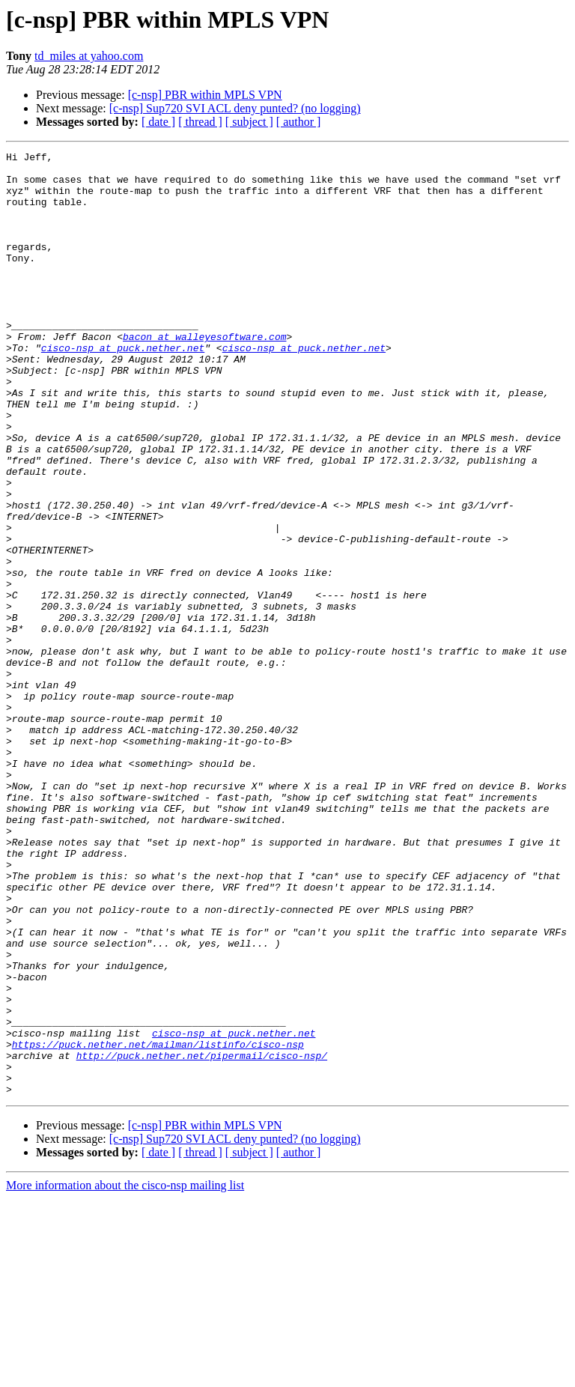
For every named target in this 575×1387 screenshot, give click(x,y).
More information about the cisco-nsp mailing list (125, 1374)
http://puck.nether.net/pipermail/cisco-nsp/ (201, 1237)
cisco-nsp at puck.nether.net (122, 388)
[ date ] (158, 121)
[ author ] (298, 121)
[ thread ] (200, 121)
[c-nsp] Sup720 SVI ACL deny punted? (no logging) (235, 108)
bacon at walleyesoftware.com (204, 374)
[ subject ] (249, 121)
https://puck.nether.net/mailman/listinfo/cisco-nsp (158, 1223)
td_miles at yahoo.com (88, 55)
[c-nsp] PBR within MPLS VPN (205, 94)
